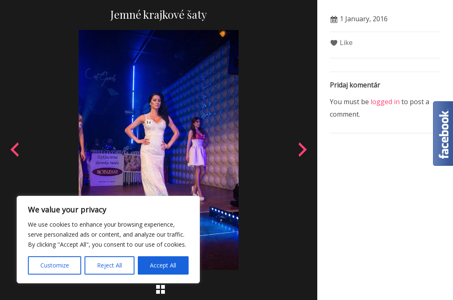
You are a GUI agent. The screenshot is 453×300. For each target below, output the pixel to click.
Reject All (109, 265)
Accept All (163, 265)
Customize (54, 265)
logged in (385, 101)
